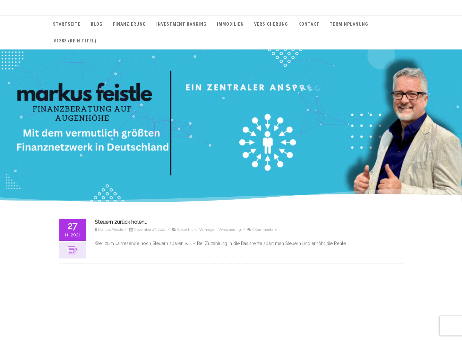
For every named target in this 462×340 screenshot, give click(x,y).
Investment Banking (181, 24)
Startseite (67, 24)
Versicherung (271, 24)
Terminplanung (349, 24)
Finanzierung (129, 24)
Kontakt (309, 24)
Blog (97, 24)
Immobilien (230, 24)
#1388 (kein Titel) (75, 40)
